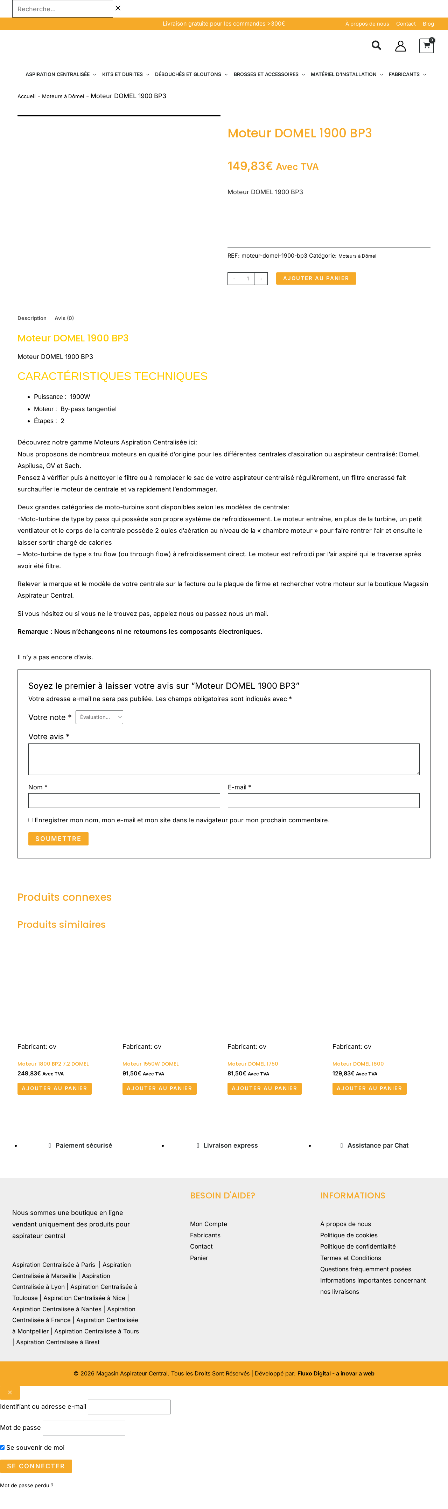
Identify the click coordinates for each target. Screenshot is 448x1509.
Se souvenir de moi (32, 1465)
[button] (377, 46)
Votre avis (49, 740)
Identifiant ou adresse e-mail (43, 1420)
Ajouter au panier (324, 279)
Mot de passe (20, 1444)
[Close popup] (10, 1405)
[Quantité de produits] (249, 278)
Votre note (50, 721)
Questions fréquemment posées (369, 1283)
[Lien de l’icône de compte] (400, 46)
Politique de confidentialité (360, 1260)
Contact (202, 1260)
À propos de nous (367, 23)
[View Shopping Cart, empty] (426, 46)
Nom (38, 791)
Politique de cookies (350, 1248)
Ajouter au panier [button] (63, 1098)
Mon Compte (209, 1236)
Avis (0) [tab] (73, 320)
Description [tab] (35, 320)
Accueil (28, 96)
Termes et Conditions (352, 1271)
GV (53, 1053)
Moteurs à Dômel (71, 96)
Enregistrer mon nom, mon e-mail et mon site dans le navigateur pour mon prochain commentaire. (182, 827)
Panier (199, 1271)
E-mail (239, 791)
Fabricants (206, 1248)
